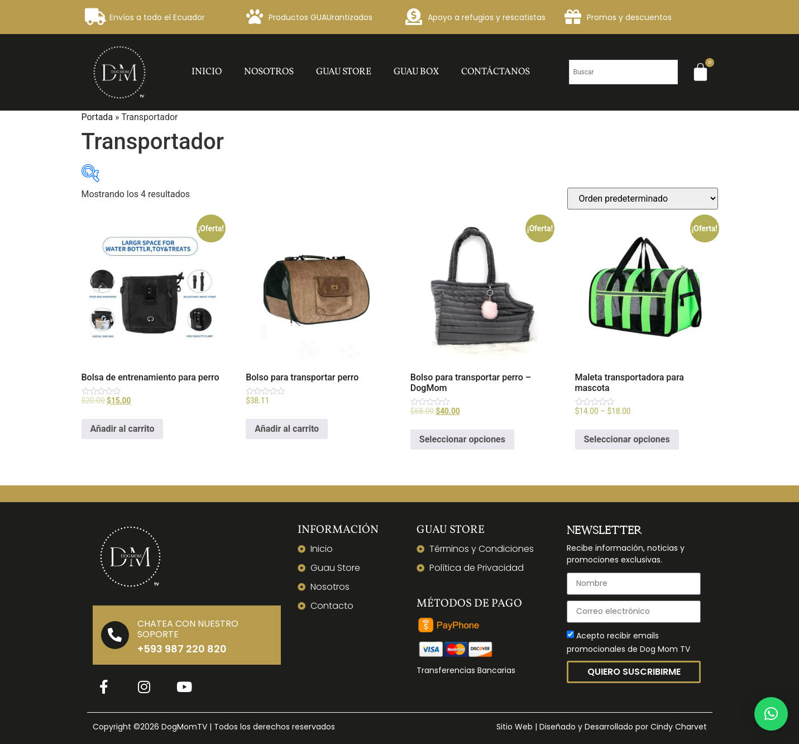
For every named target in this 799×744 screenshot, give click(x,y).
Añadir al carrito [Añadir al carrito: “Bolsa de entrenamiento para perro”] (122, 428)
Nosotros (269, 71)
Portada (97, 117)
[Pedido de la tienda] (642, 198)
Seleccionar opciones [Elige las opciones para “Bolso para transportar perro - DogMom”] (462, 439)
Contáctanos (495, 71)
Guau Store (343, 71)
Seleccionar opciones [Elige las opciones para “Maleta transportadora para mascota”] (627, 439)
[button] (771, 714)
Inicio (207, 71)
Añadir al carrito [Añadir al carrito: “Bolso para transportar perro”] (287, 428)
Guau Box (416, 71)
